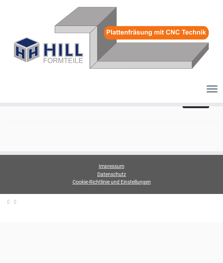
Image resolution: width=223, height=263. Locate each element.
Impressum (111, 166)
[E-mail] (10, 202)
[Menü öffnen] (212, 89)
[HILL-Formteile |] (111, 39)
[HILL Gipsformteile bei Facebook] (17, 202)
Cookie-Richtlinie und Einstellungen (112, 182)
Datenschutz (111, 174)
